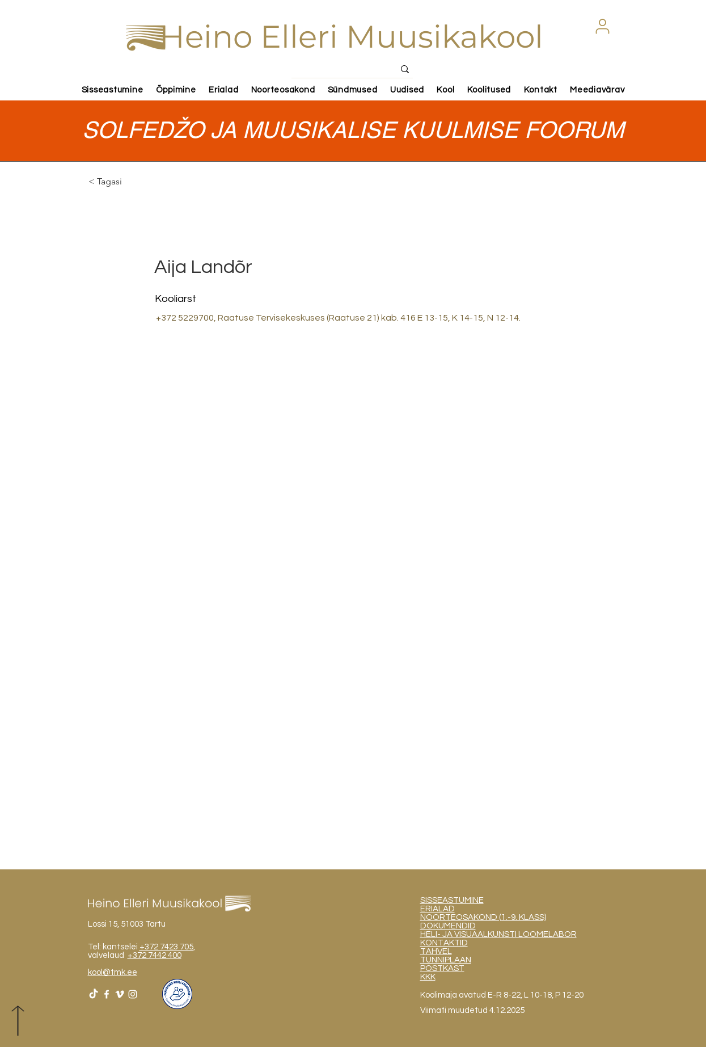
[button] (602, 26)
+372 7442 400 (154, 955)
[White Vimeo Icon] (119, 994)
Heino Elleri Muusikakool (351, 37)
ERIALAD (437, 909)
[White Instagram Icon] (132, 994)
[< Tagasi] (128, 182)
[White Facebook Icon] (106, 994)
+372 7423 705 (166, 947)
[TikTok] (93, 994)
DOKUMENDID (448, 926)
